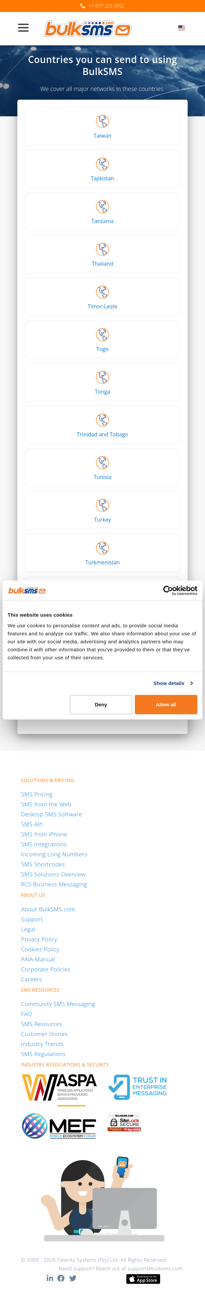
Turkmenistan (102, 562)
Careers (31, 979)
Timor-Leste (103, 306)
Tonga (102, 391)
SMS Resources (41, 1024)
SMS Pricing (36, 794)
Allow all (166, 704)
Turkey (102, 519)
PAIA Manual (38, 959)
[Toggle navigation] (26, 28)
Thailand (102, 263)
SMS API (32, 824)
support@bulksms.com (155, 1268)
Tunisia (102, 477)
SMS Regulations (43, 1054)
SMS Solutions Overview (53, 874)
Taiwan (103, 135)
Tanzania (102, 221)
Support (32, 919)
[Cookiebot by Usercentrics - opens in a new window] (168, 591)
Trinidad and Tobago (102, 434)
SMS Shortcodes (43, 864)
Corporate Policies (45, 969)
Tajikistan (102, 178)
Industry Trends (42, 1044)
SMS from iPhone (44, 834)
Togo (102, 349)
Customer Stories (44, 1034)
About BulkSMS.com (48, 909)
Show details (169, 683)
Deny (101, 704)
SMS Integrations (44, 844)
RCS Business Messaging (54, 884)
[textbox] (184, 28)
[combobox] (184, 29)
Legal (28, 929)
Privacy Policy (39, 939)
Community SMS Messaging (58, 1004)
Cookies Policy (40, 949)
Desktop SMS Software (51, 814)
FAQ (26, 1014)
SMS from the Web (46, 804)
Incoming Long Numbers (54, 854)
